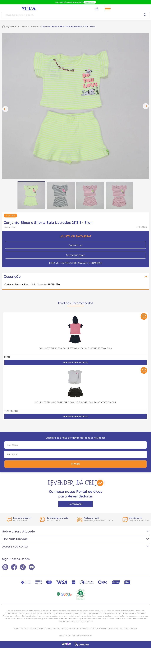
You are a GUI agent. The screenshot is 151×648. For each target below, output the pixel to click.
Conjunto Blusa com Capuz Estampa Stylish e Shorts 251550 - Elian (75, 348)
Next (146, 106)
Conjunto (34, 26)
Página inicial (12, 26)
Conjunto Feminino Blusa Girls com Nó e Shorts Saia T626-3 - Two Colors (75, 402)
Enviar (75, 464)
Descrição (12, 276)
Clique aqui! (89, 2)
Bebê (24, 26)
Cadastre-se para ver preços (75, 362)
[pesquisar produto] (145, 14)
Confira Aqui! (75, 503)
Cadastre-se (75, 245)
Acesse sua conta (75, 255)
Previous (5, 109)
